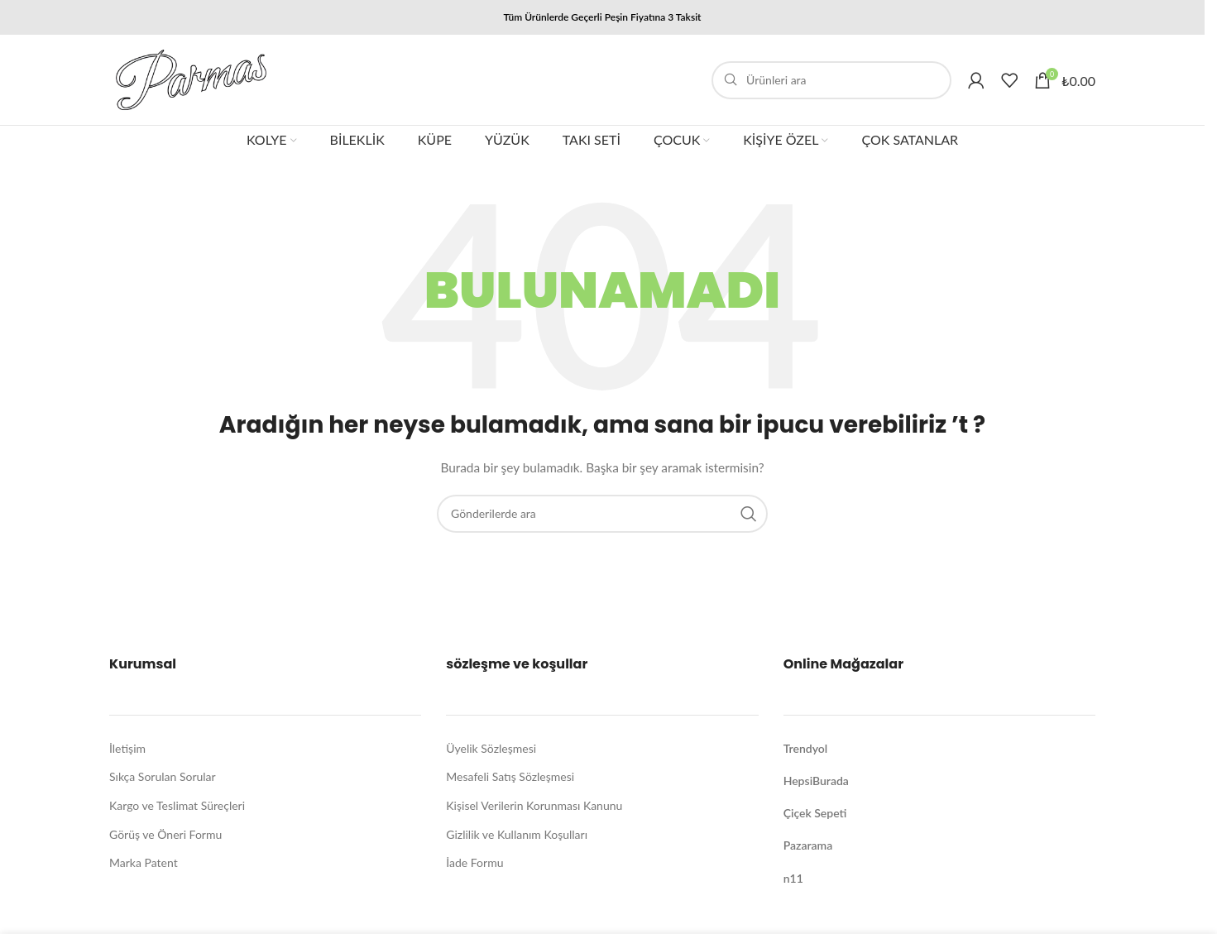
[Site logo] (191, 78)
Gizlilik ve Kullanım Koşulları (516, 834)
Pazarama (808, 845)
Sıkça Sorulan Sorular (162, 776)
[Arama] (831, 80)
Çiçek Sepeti (815, 813)
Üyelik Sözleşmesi (491, 748)
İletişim (127, 748)
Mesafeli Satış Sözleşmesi (510, 776)
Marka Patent (143, 862)
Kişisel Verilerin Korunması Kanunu (534, 805)
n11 (793, 878)
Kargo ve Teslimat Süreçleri (177, 805)
